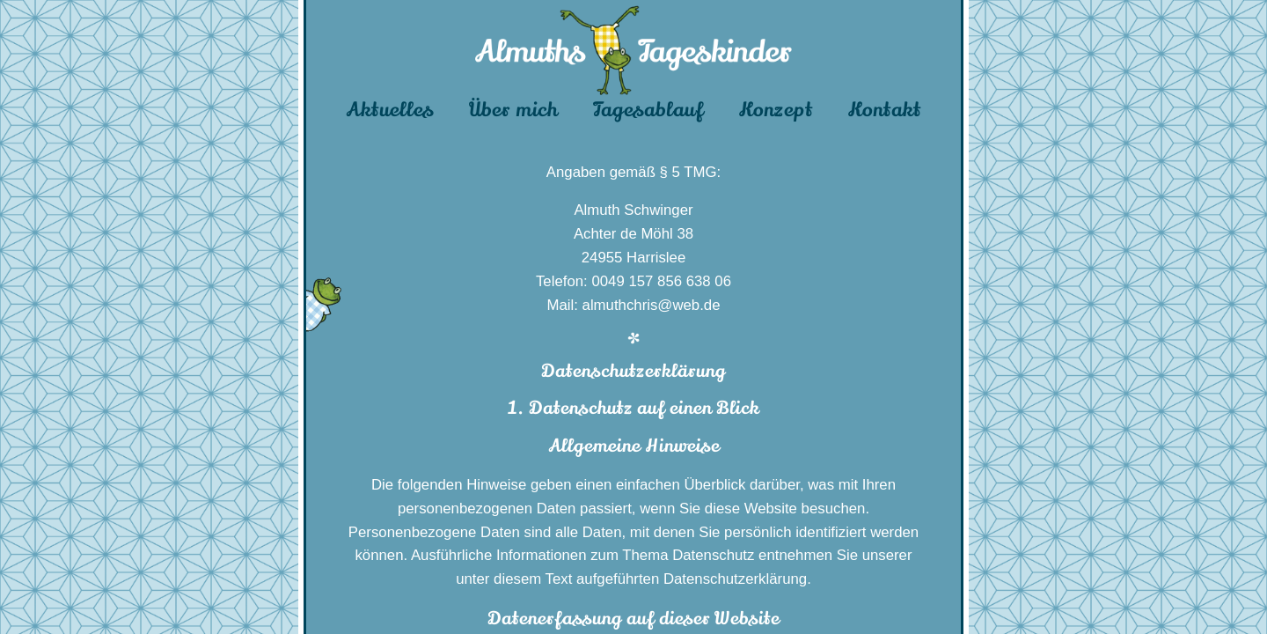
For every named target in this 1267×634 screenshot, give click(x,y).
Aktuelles (390, 110)
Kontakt (884, 110)
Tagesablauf (648, 110)
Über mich (513, 110)
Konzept (776, 110)
